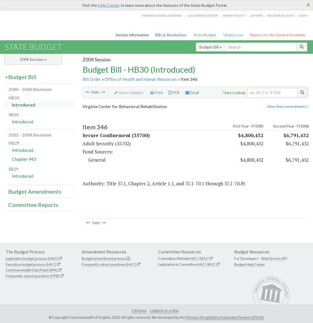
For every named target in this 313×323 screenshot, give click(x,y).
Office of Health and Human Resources (141, 79)
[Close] (308, 4)
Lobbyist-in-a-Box (164, 310)
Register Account (280, 15)
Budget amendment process (104, 258)
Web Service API (274, 258)
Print (156, 92)
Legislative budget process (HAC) (32, 258)
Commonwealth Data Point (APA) (31, 270)
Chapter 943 (24, 159)
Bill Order (92, 79)
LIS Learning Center (203, 15)
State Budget (204, 35)
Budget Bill (210, 46)
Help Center (109, 5)
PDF (174, 92)
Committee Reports (33, 204)
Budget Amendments (34, 191)
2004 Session (33, 59)
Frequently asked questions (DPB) (32, 276)
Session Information (132, 35)
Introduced (23, 104)
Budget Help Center (249, 264)
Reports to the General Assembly (277, 35)
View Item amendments (288, 106)
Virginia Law (233, 35)
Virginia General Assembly (162, 15)
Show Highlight (129, 92)
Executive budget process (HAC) (31, 264)
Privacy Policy (234, 15)
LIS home (256, 15)
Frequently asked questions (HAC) (109, 264)
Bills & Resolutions (171, 35)
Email (192, 92)
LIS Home (139, 310)
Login (303, 15)
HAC (194, 258)
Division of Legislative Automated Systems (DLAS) (225, 317)
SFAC (204, 258)
